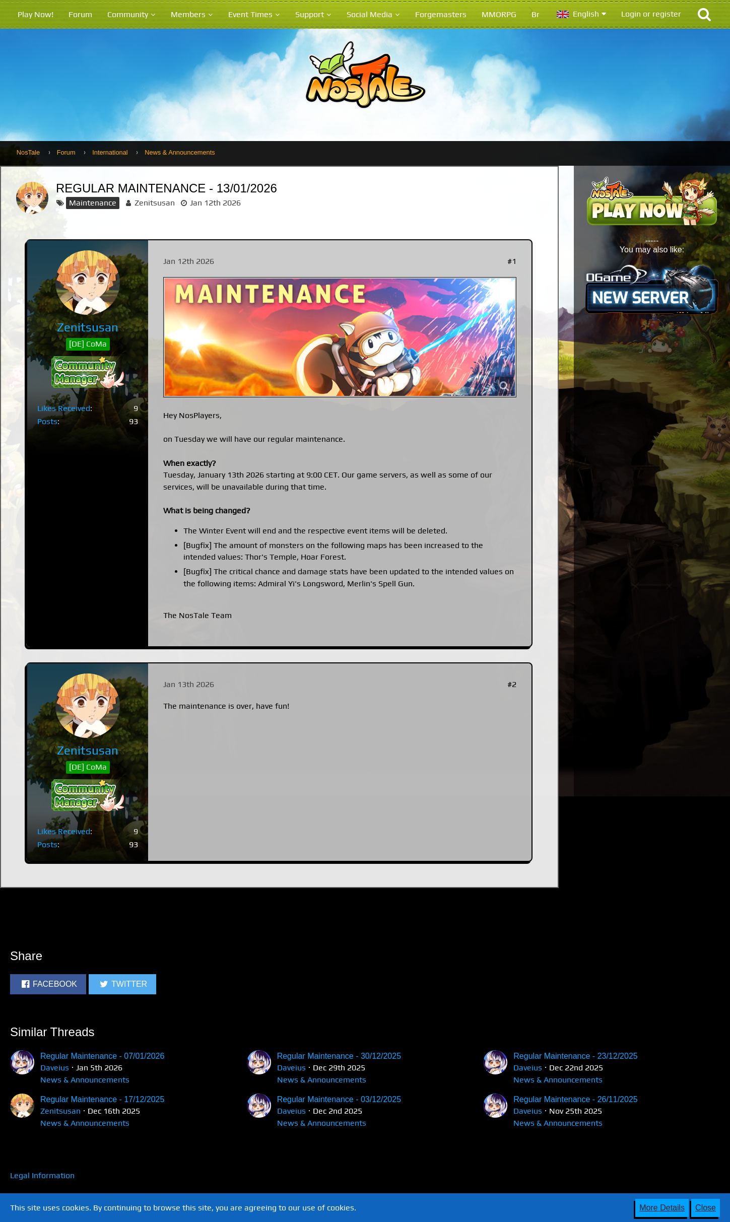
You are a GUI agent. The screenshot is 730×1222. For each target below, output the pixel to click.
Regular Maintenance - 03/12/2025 (339, 1099)
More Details (662, 1207)
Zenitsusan (155, 203)
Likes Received (63, 408)
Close (705, 1207)
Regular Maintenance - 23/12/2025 (575, 1056)
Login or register (651, 14)
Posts (47, 421)
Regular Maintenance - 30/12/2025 (339, 1056)
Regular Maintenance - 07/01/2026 (102, 1056)
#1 (511, 261)
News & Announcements (84, 1079)
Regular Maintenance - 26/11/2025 (575, 1099)
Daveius (54, 1067)
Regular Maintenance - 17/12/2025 (102, 1099)
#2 (511, 684)
